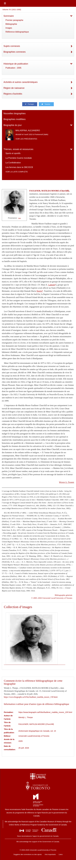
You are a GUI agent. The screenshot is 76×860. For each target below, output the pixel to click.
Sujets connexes (11, 46)
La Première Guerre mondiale (18, 158)
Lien (19, 218)
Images (8, 28)
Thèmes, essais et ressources (18, 149)
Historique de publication (15, 64)
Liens (61, 854)
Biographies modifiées (14, 119)
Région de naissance (13, 88)
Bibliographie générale (63, 595)
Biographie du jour (12, 125)
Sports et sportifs (12, 153)
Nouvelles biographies (14, 113)
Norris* (40, 291)
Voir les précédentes (26, 139)
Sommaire (8, 16)
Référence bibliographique (17, 32)
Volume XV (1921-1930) (11, 10)
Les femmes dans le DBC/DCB (19, 167)
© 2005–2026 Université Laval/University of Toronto (51, 598)
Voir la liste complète (16, 172)
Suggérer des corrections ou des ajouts (27, 854)
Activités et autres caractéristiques (20, 82)
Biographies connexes (14, 52)
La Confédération (13, 163)
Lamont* (52, 285)
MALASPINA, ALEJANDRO (27, 130)
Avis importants (50, 854)
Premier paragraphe (14, 20)
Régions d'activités (12, 94)
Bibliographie (11, 24)
